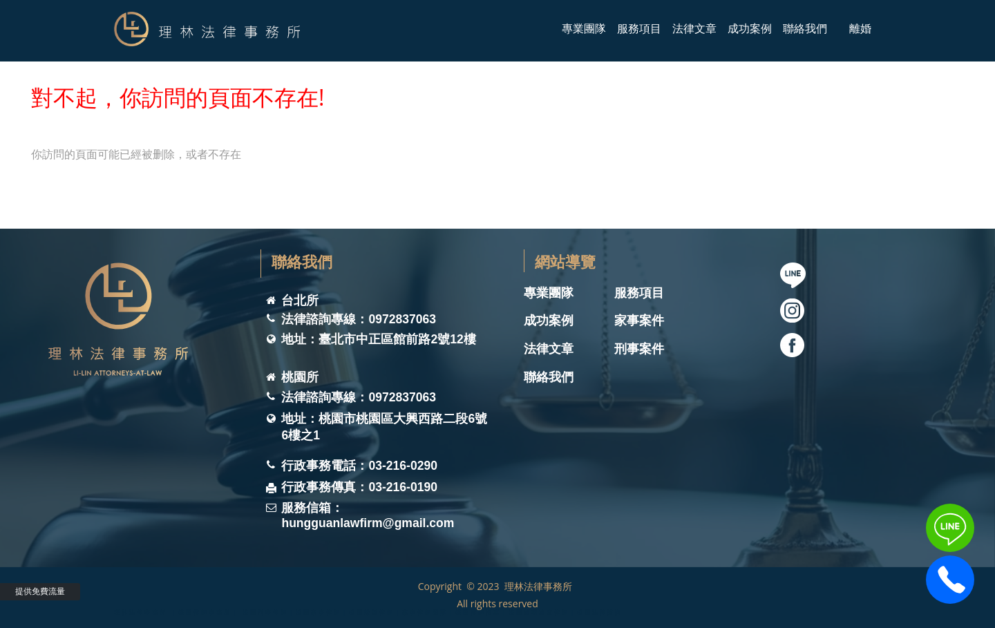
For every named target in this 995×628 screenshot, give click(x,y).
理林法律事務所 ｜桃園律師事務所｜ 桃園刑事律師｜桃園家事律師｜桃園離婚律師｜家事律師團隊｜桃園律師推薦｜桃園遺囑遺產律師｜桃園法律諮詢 (368, 609)
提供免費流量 (40, 591)
